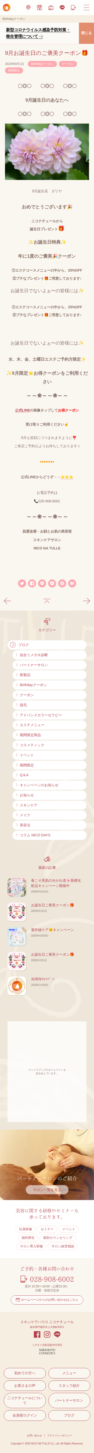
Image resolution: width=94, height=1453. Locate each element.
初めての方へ (24, 1373)
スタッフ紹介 (69, 1386)
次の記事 (86, 601)
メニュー (69, 1373)
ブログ (69, 1415)
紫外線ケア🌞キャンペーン (52, 930)
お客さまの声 (24, 1386)
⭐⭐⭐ (66, 477)
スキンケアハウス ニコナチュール (47, 1322)
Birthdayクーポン (42, 64)
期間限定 (14, 70)
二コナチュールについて (24, 1400)
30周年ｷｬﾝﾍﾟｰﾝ (42, 979)
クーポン (68, 64)
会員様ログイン (25, 1415)
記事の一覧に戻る (47, 601)
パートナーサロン (69, 1400)
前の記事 (8, 601)
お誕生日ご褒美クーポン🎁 (52, 905)
